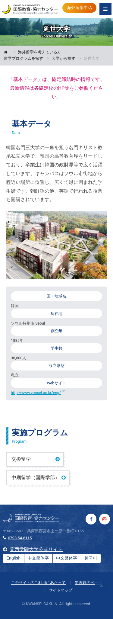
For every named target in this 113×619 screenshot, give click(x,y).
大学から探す (63, 59)
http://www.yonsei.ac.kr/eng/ (36, 392)
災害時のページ (88, 582)
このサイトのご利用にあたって (38, 582)
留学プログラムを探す (23, 59)
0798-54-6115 (20, 538)
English (14, 558)
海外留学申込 (79, 7)
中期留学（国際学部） (35, 477)
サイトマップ (60, 590)
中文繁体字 (66, 558)
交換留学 (21, 459)
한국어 (90, 558)
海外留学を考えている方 (39, 52)
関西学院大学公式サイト (36, 549)
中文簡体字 (38, 558)
